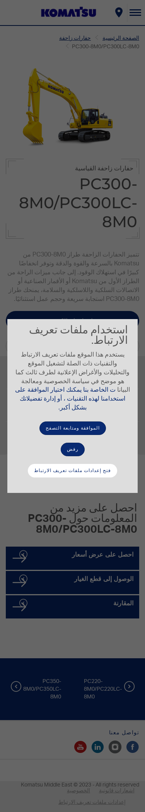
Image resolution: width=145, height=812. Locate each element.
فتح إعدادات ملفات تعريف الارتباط (72, 470)
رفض (72, 449)
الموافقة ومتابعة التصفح (73, 428)
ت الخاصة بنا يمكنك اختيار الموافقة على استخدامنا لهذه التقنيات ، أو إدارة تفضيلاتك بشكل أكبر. (70, 399)
